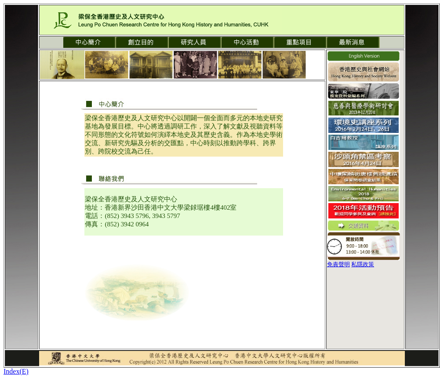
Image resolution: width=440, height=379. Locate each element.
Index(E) (16, 371)
